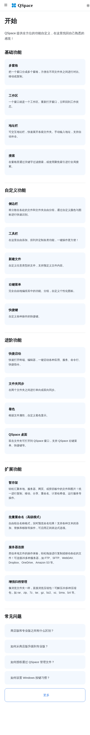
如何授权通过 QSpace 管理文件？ (32, 662)
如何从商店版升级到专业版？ (29, 646)
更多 (46, 695)
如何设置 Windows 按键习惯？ (30, 677)
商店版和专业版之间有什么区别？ (32, 630)
